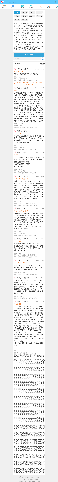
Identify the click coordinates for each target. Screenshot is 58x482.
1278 (39, 450)
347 (37, 377)
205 (41, 367)
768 (15, 409)
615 (29, 397)
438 (27, 384)
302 (43, 374)
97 (17, 360)
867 (21, 416)
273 (17, 373)
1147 (23, 439)
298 (35, 374)
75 (18, 359)
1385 (24, 461)
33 (23, 356)
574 (43, 394)
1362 (29, 458)
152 (31, 363)
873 (33, 416)
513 (17, 390)
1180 (44, 441)
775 (29, 409)
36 (27, 356)
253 (41, 370)
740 (23, 406)
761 (33, 407)
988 (39, 424)
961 (17, 423)
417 (17, 383)
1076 (33, 432)
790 (27, 410)
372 (23, 380)
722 (19, 405)
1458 (19, 468)
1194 (15, 443)
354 (19, 378)
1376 (33, 460)
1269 (15, 450)
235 (37, 369)
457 (33, 385)
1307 (17, 454)
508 (39, 389)
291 (21, 374)
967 (29, 423)
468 (23, 387)
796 (39, 410)
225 (17, 369)
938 (35, 420)
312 (31, 375)
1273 (26, 450)
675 (21, 402)
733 (41, 405)
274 (19, 373)
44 (38, 356)
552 (31, 392)
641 (17, 399)
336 (15, 377)
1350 (31, 457)
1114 (35, 435)
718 (43, 404)
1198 (26, 443)
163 (21, 365)
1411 (27, 463)
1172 (23, 441)
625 (17, 398)
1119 (15, 436)
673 (17, 402)
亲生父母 (31, 16)
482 (19, 388)
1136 (27, 438)
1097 (23, 434)
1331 (14, 456)
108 (38, 360)
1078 (39, 432)
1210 (24, 445)
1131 (14, 438)
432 (15, 384)
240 (15, 370)
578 (19, 395)
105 (32, 360)
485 (25, 388)
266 (35, 371)
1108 (19, 435)
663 (29, 400)
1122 (23, 436)
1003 (39, 425)
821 (25, 412)
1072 (23, 432)
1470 (18, 469)
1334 (22, 456)
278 (27, 373)
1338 (32, 456)
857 (33, 414)
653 (41, 399)
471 (29, 387)
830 (43, 412)
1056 (14, 431)
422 (27, 383)
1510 (24, 472)
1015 (37, 426)
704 (15, 404)
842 (35, 413)
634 (35, 398)
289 (17, 374)
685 (41, 402)
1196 (21, 443)
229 (25, 369)
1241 (40, 447)
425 (33, 383)
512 (15, 390)
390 (27, 381)
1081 (14, 433)
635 (37, 398)
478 (43, 387)
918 (27, 419)
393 (33, 381)
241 (17, 370)
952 (31, 421)
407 (29, 382)
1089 (35, 433)
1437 (29, 465)
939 (37, 420)
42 (35, 356)
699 (37, 403)
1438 (32, 465)
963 (21, 423)
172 (39, 365)
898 (19, 418)
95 (15, 360)
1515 (37, 472)
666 (35, 400)
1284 (22, 452)
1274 (28, 450)
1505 (44, 471)
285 (41, 373)
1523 (26, 474)
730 (35, 405)
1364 (35, 458)
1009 (22, 426)
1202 (36, 443)
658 (19, 400)
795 (37, 410)
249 (33, 370)
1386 (27, 461)
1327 (36, 455)
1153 (39, 439)
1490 (37, 470)
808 (31, 411)
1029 (41, 427)
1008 (19, 426)
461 (41, 385)
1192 (42, 442)
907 (37, 418)
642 (19, 399)
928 (15, 420)
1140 (37, 438)
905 (33, 418)
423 (29, 383)
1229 (41, 446)
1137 (29, 438)
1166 (40, 440)
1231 (14, 447)
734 (43, 405)
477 (41, 387)
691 (21, 403)
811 (37, 411)
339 (21, 377)
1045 (18, 429)
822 (27, 412)
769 (17, 409)
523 (37, 390)
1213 (32, 445)
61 (30, 358)
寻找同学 (39, 12)
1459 (22, 468)
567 (29, 394)
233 (33, 369)
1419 (15, 464)
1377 (36, 460)
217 (33, 368)
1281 (14, 452)
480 (15, 388)
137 (33, 362)
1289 (35, 452)
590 (43, 395)
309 (25, 375)
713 (33, 404)
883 (21, 417)
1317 (42, 454)
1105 (44, 434)
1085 (24, 433)
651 (37, 399)
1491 (40, 470)
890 (35, 417)
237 (41, 369)
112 (15, 361)
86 (34, 359)
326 (27, 376)
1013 (32, 426)
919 (29, 419)
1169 (15, 441)
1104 (41, 434)
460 (39, 385)
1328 (39, 455)
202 (35, 367)
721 (17, 405)
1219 (15, 446)
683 (37, 402)
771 (21, 409)
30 (18, 356)
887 (29, 417)
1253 (39, 448)
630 (27, 398)
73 (15, 359)
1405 (44, 462)
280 (31, 373)
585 (33, 395)
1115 (37, 435)
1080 (44, 432)
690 (19, 403)
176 (15, 366)
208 (15, 368)
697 (33, 403)
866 (19, 416)
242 (19, 370)
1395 (18, 462)
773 (25, 409)
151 (29, 363)
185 (33, 366)
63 (33, 358)
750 (43, 406)
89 (38, 359)
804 (23, 411)
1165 (37, 440)
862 (43, 414)
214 (27, 368)
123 (37, 361)
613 (25, 397)
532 (23, 391)
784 (15, 410)
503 (29, 389)
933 (25, 420)
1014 (35, 426)
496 (15, 389)
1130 (44, 436)
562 (19, 394)
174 (43, 365)
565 (25, 394)
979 (21, 424)
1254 (41, 448)
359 (29, 378)
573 (41, 394)
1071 (21, 432)
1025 (31, 427)
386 (19, 381)
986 (35, 424)
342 (27, 377)
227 (21, 369)
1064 (35, 431)
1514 (35, 472)
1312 (29, 454)
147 (21, 363)
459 (37, 385)
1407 (17, 463)
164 (23, 365)
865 (17, 416)
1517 (42, 472)
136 (31, 362)
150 (27, 363)
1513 (32, 472)
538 (35, 391)
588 (39, 395)
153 (33, 363)
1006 (14, 426)
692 (23, 403)
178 (19, 366)
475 (37, 387)
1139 (35, 438)
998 (27, 425)
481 (17, 388)
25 (43, 355)
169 (33, 365)
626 (19, 398)
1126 (33, 436)
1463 (32, 468)
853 (25, 414)
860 (39, 414)
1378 (39, 460)
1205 (44, 443)
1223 (26, 446)
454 (27, 385)
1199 (28, 443)
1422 (23, 464)
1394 (15, 462)
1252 (36, 448)
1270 (18, 450)
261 (25, 371)
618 (35, 397)
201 (33, 367)
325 (25, 376)
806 (27, 411)
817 (17, 412)
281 (33, 373)
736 (15, 406)
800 (15, 411)
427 (37, 383)
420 (23, 383)
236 (39, 369)
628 (23, 398)
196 (23, 367)
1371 (21, 460)
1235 (24, 447)
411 (37, 382)
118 (27, 361)
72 (14, 359)
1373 (26, 460)
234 (35, 369)
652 (39, 399)
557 (41, 392)
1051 (33, 429)
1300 (31, 453)
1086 (27, 433)
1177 (36, 441)
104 (30, 360)
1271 (21, 450)
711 (29, 404)
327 (29, 376)
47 (43, 356)
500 (23, 389)
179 (21, 366)
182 (27, 366)
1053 (39, 429)
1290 (37, 452)
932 (23, 420)
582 (27, 395)
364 (39, 378)
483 (21, 388)
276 (23, 373)
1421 (21, 464)
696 (31, 403)
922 (35, 419)
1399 (28, 462)
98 (19, 360)
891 (37, 417)
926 (43, 419)
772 (23, 409)
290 (19, 374)
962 (19, 423)
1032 (17, 428)
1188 (32, 442)
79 (24, 359)
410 (35, 382)
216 (31, 368)
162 (19, 365)
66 (37, 358)
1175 (31, 441)
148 (23, 363)
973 (41, 423)
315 (37, 375)
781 (41, 409)
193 (17, 367)
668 (39, 400)
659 (21, 400)
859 (37, 414)
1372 (23, 460)
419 (21, 383)
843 (37, 413)
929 (17, 420)
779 (37, 409)
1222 (23, 446)
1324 (28, 455)
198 (27, 367)
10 (21, 355)
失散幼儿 (39, 16)
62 (32, 358)
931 (21, 420)
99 (20, 360)
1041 (40, 428)
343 (29, 377)
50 (15, 358)
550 (27, 392)
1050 (31, 429)
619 (37, 397)
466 (19, 387)
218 (35, 368)
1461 (27, 468)
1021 (21, 427)
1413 (32, 463)
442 (35, 384)
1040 (37, 428)
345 (33, 377)
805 (25, 411)
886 (27, 417)
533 (25, 391)
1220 (18, 446)
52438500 (37, 477)
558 (43, 392)
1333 (19, 456)
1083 (19, 433)
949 (25, 421)
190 (43, 366)
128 (15, 362)
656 (15, 400)
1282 (17, 452)
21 (37, 355)
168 (31, 365)
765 (41, 407)
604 (39, 396)
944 (15, 421)
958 (43, 421)
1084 (22, 433)
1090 (37, 433)
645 (25, 399)
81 (27, 359)
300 (39, 374)
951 (29, 421)
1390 (37, 461)
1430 (44, 464)
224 (15, 369)
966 (27, 423)
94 (13, 360)
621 (41, 397)
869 (25, 416)
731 (37, 405)
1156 (14, 440)
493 (41, 388)
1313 (32, 454)
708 (23, 404)
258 (19, 371)
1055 (44, 429)
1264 (35, 449)
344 (31, 377)
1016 (40, 426)
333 (41, 376)
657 (17, 400)
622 (43, 397)
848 (15, 414)
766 (43, 407)
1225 (31, 446)
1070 (18, 432)
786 (19, 410)
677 (25, 402)
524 (39, 390)
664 (31, 400)
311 (29, 375)
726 (27, 405)
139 (37, 362)
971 (37, 423)
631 (29, 398)
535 (29, 391)
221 (41, 368)
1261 (27, 449)
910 (43, 418)
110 (42, 360)
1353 (39, 457)
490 (35, 388)
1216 (40, 445)
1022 (23, 427)
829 (41, 412)
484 (23, 388)
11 (23, 355)
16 (30, 355)
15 (29, 355)
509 (41, 389)
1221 (21, 446)
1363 (32, 458)
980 (23, 424)
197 (25, 367)
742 (27, 406)
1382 (17, 461)
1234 (22, 447)
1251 (33, 448)
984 (31, 424)
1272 (23, 450)
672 (15, 402)
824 (31, 412)
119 (29, 361)
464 (15, 387)
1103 (39, 434)
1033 (19, 428)
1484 (22, 470)
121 (33, 361)
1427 (36, 464)
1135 (24, 438)
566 (27, 394)
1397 (23, 462)
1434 (22, 465)
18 (33, 355)
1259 (22, 449)
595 (21, 396)
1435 (24, 465)
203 (37, 367)
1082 (17, 433)
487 (29, 388)
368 (15, 380)
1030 (44, 427)
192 (15, 367)
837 (25, 413)
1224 (28, 446)
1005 (44, 425)
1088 (32, 433)
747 (37, 406)
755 (21, 407)
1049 (28, 429)
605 (41, 396)
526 (43, 390)
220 (39, 368)
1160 (24, 440)
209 (17, 368)
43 (37, 356)
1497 (23, 471)
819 (21, 412)
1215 (37, 445)
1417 (42, 463)
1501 (33, 471)
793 (33, 410)
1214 (35, 445)
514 (19, 390)
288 (15, 374)
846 (43, 413)
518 (27, 390)
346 (35, 377)
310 (27, 375)
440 (31, 384)
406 (27, 382)
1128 (39, 436)
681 (33, 402)
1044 (15, 429)
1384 (22, 461)
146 (19, 363)
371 (21, 380)
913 (17, 419)
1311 (27, 454)
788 (23, 410)
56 (23, 358)
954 (35, 421)
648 (31, 399)
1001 (33, 425)
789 (25, 410)
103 (28, 360)
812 (39, 411)
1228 (39, 446)
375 (29, 380)
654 (43, 399)
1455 (44, 467)
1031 (14, 428)
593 (17, 396)
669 (41, 400)
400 (15, 382)
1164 (35, 440)
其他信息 (24, 20)
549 (25, 392)
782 (43, 409)
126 (43, 361)
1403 (39, 462)
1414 (35, 463)
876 (39, 416)
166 (27, 365)
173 (41, 365)
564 (23, 394)
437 (25, 384)
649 (33, 399)
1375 (31, 460)
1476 (33, 469)
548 (23, 392)
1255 (44, 448)
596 (23, 396)
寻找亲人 (24, 12)
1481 (14, 470)
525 (41, 390)
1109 (22, 435)
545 (17, 392)
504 (31, 389)
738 (19, 406)
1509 (22, 472)
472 (31, 387)
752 (15, 407)
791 (29, 410)
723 (21, 405)
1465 (37, 468)
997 (25, 425)
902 (27, 418)
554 (35, 392)
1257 (17, 449)
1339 (35, 456)
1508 (19, 472)
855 (29, 414)
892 (39, 417)
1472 (23, 469)
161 (17, 365)
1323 (26, 455)
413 (41, 382)
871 (29, 416)
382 (43, 380)
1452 (36, 467)
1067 (42, 431)
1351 (33, 457)
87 (35, 359)
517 (25, 390)
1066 (40, 431)
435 (21, 384)
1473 (26, 469)
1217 (42, 445)
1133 (19, 438)
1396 (21, 462)
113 (17, 361)
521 (33, 390)
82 (28, 359)
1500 (31, 471)
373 (25, 380)
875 (37, 416)
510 (43, 389)
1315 (37, 454)
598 (27, 396)
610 (19, 397)
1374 (28, 460)
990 (43, 424)
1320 (18, 455)
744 (31, 406)
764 (39, 407)
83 (30, 359)
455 (29, 385)
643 (21, 399)
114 (19, 361)
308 (23, 375)
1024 (28, 427)
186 (35, 366)
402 (19, 382)
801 (17, 411)
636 (39, 398)
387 (21, 381)
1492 (42, 470)
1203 (39, 443)
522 (35, 390)
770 (19, 409)
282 (35, 373)
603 (37, 396)
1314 (35, 454)
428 (39, 383)
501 (25, 389)
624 (15, 398)
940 (39, 420)
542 (43, 391)
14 (27, 355)
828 (39, 412)
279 (29, 373)
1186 (27, 442)
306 (19, 375)
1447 (23, 467)
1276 (33, 450)
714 (35, 404)
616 (31, 397)
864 (15, 416)
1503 (39, 471)
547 (21, 392)
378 (35, 380)
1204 (41, 443)
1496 (21, 471)
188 (39, 366)
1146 (21, 439)
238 (43, 369)
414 (43, 382)
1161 (27, 440)
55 (22, 358)
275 (21, 373)
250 (35, 370)
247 (29, 370)
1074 (28, 432)
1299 (28, 453)
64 (35, 358)
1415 (37, 463)
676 (23, 402)
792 (31, 410)
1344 (15, 457)
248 (31, 370)
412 (39, 382)
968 (31, 423)
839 (29, 413)
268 (39, 371)
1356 (14, 458)
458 (35, 385)
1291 (40, 452)
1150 (31, 439)
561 (17, 394)
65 (36, 358)
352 (15, 378)
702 (43, 403)
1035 (24, 428)
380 (39, 380)
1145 (18, 439)
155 (37, 363)
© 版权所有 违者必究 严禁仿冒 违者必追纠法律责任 (29, 481)
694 (27, 403)
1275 (31, 450)
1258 (19, 449)
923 (37, 419)
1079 (41, 432)
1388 (32, 461)
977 (17, 424)
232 (31, 369)
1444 (15, 467)
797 (41, 410)
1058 (19, 431)
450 (19, 385)
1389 (35, 461)
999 (29, 425)
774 (27, 409)
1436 (27, 465)
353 (17, 378)
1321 (21, 455)
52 (17, 358)
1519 (15, 474)
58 (26, 358)
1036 (27, 428)
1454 (41, 467)
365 (41, 378)
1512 (29, 472)
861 (41, 414)
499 (21, 389)
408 (31, 382)
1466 (40, 468)
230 (27, 369)
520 (31, 390)
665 (33, 400)
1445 (18, 467)
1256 (14, 449)
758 (27, 407)
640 (15, 399)
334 (43, 376)
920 (31, 419)
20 (36, 355)
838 (27, 413)
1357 (17, 458)
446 (43, 384)
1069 (15, 432)
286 (43, 373)
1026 (33, 427)
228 (23, 369)
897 (17, 418)
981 (25, 424)
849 (17, 414)
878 (43, 416)
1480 (44, 469)
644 (23, 399)
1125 (31, 436)
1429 (41, 464)
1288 (32, 452)
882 (19, 417)
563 (21, 394)
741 (25, 406)
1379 (41, 460)
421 (25, 383)
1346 (21, 457)
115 (21, 361)
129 (17, 362)
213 (25, 368)
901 (25, 418)
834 (19, 413)
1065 (37, 431)
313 (33, 375)
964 (23, 423)
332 (39, 376)
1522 (23, 474)
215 (29, 368)
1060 (24, 431)
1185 (24, 442)
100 (22, 360)
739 (21, 406)
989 (41, 424)
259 (21, 371)
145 (17, 363)
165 (25, 365)
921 (33, 419)
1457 (17, 468)
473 (33, 387)
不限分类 (17, 12)
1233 (19, 447)
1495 (18, 471)
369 (17, 380)
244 (23, 370)
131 (21, 362)
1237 (29, 447)
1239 (35, 447)
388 (23, 381)
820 (23, 412)
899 (21, 418)
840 (31, 413)
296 (31, 374)
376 (31, 380)
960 (15, 423)
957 (41, 421)
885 (25, 417)
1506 (14, 472)
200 (31, 367)
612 (23, 397)
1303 (39, 453)
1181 (14, 442)
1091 (40, 433)
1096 (21, 434)
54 (20, 358)
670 (43, 400)
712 (31, 404)
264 (31, 371)
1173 (26, 441)
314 (35, 375)
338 (19, 377)
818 (19, 412)
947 (21, 421)
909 (41, 418)
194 (19, 367)
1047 (23, 429)
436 (23, 384)
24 (41, 355)
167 (29, 365)
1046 (21, 429)
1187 (29, 442)
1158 (19, 440)
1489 (35, 470)
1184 (22, 442)
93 (44, 359)
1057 (17, 431)
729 (33, 405)
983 (29, 424)
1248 (26, 448)
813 (41, 411)
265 (33, 371)
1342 (42, 456)
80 (25, 359)
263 (29, 371)
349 (41, 377)
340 (23, 377)
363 (37, 378)
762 (35, 407)
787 (21, 410)
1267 (42, 449)
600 (31, 396)
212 (23, 368)
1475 (31, 469)
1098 (26, 434)
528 (15, 391)
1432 (17, 465)
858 (35, 414)
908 (39, 418)
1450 (31, 467)
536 (31, 391)
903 (29, 418)
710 (27, 404)
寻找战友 (17, 16)
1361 (27, 458)
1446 (21, 467)
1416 (40, 463)
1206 (14, 445)
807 (29, 411)
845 (41, 413)
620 (39, 397)
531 (21, 391)
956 (39, 421)
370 (19, 380)
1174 (28, 441)
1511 (27, 472)
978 (19, 424)
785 (17, 410)
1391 (40, 461)
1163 (32, 440)
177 (17, 366)
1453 (39, 467)
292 (23, 374)
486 (27, 388)
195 (21, 367)
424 (31, 383)
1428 (39, 464)
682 (35, 402)
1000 (31, 425)
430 (43, 383)
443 (37, 384)
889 (33, 417)
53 (19, 358)
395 (37, 381)
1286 (27, 452)
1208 (19, 445)
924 (39, 419)
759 (29, 407)
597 (25, 396)
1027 (36, 427)
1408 (19, 463)
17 (31, 355)
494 (43, 388)
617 (33, 397)
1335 (24, 456)
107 (36, 360)
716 (39, 404)
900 (23, 418)
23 (40, 355)
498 (19, 389)
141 (41, 362)
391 (29, 381)
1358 (19, 458)
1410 (24, 463)
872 (31, 416)
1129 (41, 436)
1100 (31, 434)
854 (27, 414)
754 (19, 407)
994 (19, 425)
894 (43, 417)
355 (21, 378)
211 (21, 368)
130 (19, 362)
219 (37, 368)
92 (43, 359)
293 (25, 374)
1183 (19, 442)
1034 (22, 428)
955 (37, 421)
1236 (27, 447)
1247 (23, 448)
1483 (19, 470)
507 (37, 389)
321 (17, 376)
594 (19, 396)
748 (39, 406)
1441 (40, 465)
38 (30, 356)
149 (25, 363)
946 (19, 421)
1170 (18, 441)
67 (39, 358)
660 (23, 400)
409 (33, 382)
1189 (35, 442)
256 (15, 371)
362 (35, 378)
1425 (31, 464)
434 (19, 384)
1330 (44, 455)
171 (37, 365)
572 (39, 394)
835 (21, 413)
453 (25, 385)
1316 (40, 454)
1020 (18, 427)
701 (41, 403)
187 (37, 366)
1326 (33, 455)
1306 (14, 454)
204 (39, 367)
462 (43, 385)
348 (39, 377)
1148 (26, 439)
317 (41, 375)
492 (39, 388)
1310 (24, 454)
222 (43, 368)
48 (44, 356)
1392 (42, 461)
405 (25, 382)
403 (21, 382)
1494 (15, 471)
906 (35, 418)
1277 (36, 450)
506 (35, 389)
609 (17, 397)
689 (17, 403)
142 (43, 362)
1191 (40, 442)
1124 (28, 436)
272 (15, 373)
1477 (36, 469)
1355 (44, 457)
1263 (32, 449)
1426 (33, 464)
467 (21, 387)
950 (27, 421)
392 (31, 381)
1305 (44, 453)
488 (31, 388)
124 (39, 361)
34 (24, 356)
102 (26, 360)
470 (27, 387)
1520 (18, 474)
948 (23, 421)
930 (19, 420)
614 (27, 397)
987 (37, 424)
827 (37, 412)
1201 (33, 443)
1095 (18, 434)
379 (37, 380)
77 (21, 359)
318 (43, 375)
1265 (37, 449)
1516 (40, 472)
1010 (24, 426)
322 (19, 376)
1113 (32, 435)
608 (15, 397)
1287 (29, 452)
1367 (42, 458)
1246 (21, 448)
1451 (33, 467)
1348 (26, 457)
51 (16, 358)
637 (41, 398)
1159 (22, 440)
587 (37, 395)
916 (23, 419)
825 (33, 412)
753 (17, 407)
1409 (22, 463)
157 (41, 363)
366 (43, 378)
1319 (15, 455)
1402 (36, 462)
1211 (27, 445)
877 (41, 416)
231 (29, 369)
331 (37, 376)
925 (41, 419)
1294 (15, 453)
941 (41, 420)
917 (25, 419)
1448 (26, 467)
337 (17, 377)
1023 (26, 427)
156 (39, 363)
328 (31, 376)
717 (41, 404)
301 (41, 374)
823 (29, 412)
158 (43, 363)
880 (15, 417)
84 (31, 359)
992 (15, 425)
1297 (23, 453)
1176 (33, 441)
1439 (35, 465)
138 (35, 362)
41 (34, 356)
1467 (42, 468)
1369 (15, 460)
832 (15, 413)
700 (39, 403)
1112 (29, 435)
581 (25, 395)
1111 (27, 435)
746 (35, 406)
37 (28, 356)
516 (23, 390)
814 (43, 411)
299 (37, 374)
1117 (42, 435)
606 (43, 396)
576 (15, 395)
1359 (22, 458)
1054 (41, 429)
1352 (36, 457)
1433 (19, 465)
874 (35, 416)
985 (33, 424)
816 (15, 412)
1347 (23, 457)
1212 (29, 445)
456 (31, 385)
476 (39, 387)
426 (35, 383)
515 (21, 390)
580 (23, 395)
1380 (44, 460)
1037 (29, 428)
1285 (24, 452)
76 (20, 359)
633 (33, 398)
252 (39, 370)
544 (15, 392)
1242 (42, 447)
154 (35, 363)
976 (15, 424)
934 (27, 420)
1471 (21, 469)
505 (33, 389)
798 (43, 410)
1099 (28, 434)
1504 (41, 471)
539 (37, 391)
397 (41, 381)
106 (34, 360)
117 (25, 361)
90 (40, 359)
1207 (17, 445)
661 (25, 400)
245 (25, 370)
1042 (42, 428)
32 (21, 356)
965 (25, 423)
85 (33, 359)
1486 (27, 470)
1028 (39, 427)
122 (35, 361)
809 (33, 411)
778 (35, 409)
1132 (17, 438)
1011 (27, 426)
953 (33, 421)
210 (19, 368)
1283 (19, 452)
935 (29, 420)
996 (23, 425)
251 (37, 370)
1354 (41, 457)
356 (23, 378)
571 (37, 394)
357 (25, 378)
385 (17, 381)
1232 (17, 447)
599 (29, 396)
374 (27, 380)
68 (40, 358)
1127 (36, 436)
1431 (14, 465)
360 (31, 378)
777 (33, 409)
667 (37, 400)
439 (29, 384)
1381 (14, 461)
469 (25, 387)
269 (41, 371)
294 (27, 374)
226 (19, 369)
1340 (37, 456)
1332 (17, 456)
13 (26, 355)
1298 (26, 453)
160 (15, 365)
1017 (42, 426)
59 (27, 358)
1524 (28, 474)
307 (21, 375)
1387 (29, 461)
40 (33, 356)
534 (27, 391)
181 (25, 366)
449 (17, 385)
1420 (18, 464)
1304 (41, 453)
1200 (31, 443)
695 (29, 403)
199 (29, 367)
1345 (18, 457)
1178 (39, 441)
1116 (40, 435)
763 (37, 407)
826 (35, 412)
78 (23, 359)
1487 (29, 470)
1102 (36, 434)
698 (35, 403)
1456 (14, 468)
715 (37, 404)
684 (39, 402)
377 (33, 380)
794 (35, 410)
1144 (15, 439)
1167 (42, 440)
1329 (41, 455)
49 (13, 358)
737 (17, 406)
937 (33, 420)
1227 (36, 446)
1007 (17, 426)
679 (29, 402)
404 (23, 382)
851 (21, 414)
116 (23, 361)
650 (35, 399)
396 (39, 381)
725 (25, 405)
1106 (14, 435)
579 (21, 395)
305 (17, 375)
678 (27, 402)
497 (17, 389)
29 (17, 356)
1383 (19, 461)
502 (27, 389)
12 (24, 355)
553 (33, 392)
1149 (28, 439)
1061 (27, 431)
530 (19, 391)
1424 (28, 464)
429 (41, 383)
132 (23, 362)
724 (23, 405)
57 (25, 358)
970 (35, 423)
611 (21, 397)
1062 (29, 431)
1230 (44, 446)
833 (17, 413)
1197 (23, 443)
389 (25, 381)
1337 (29, 456)
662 (27, 400)
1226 (33, 446)
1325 (31, 455)
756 (23, 407)
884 (23, 417)
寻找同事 (24, 16)
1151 (33, 439)
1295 (18, 453)
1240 (37, 447)
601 (33, 396)
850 (19, 414)
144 (15, 363)
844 (39, 413)
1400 (31, 462)
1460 (24, 468)
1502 (36, 471)
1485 (24, 470)
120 (31, 361)
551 (29, 392)
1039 (35, 428)
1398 (26, 462)
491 (37, 388)
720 (15, 405)
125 (41, 361)
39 (31, 356)
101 (24, 360)
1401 (33, 462)
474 (35, 387)
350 (43, 377)
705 (17, 404)
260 (23, 371)
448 (15, 385)
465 (17, 387)
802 (19, 411)
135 (29, 362)
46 (41, 356)
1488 (32, 470)
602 (35, 396)
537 (33, 391)
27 (14, 356)
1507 (17, 472)
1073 (26, 432)
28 (15, 356)
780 (39, 409)
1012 (29, 426)
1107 (17, 435)
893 (41, 417)
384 (15, 381)
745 (33, 406)
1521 (21, 474)
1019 (15, 427)
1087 (29, 433)
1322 (23, 455)
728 (31, 405)
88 (37, 359)
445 (41, 384)
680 (31, 402)
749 (41, 406)
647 (29, 399)
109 (40, 360)
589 (41, 395)
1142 (42, 438)
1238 (32, 447)
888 (31, 417)
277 (25, 373)
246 (27, 370)
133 (25, 362)
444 (39, 384)
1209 (22, 445)
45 (40, 356)
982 (27, 424)
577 (17, 395)
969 (33, 423)
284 (39, 373)
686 (43, 402)
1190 (37, 442)
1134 (22, 438)
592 (15, 396)
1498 (26, 471)
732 (39, 405)
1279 (41, 450)
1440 (37, 465)
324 (23, 376)
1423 (26, 464)
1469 (15, 469)
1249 (28, 448)
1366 (40, 458)
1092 (42, 433)
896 (15, 418)
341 (25, 377)
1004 (41, 425)
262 (27, 371)
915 (21, 419)
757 (25, 407)
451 (21, 385)
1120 (18, 436)
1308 (19, 454)
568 (31, 394)
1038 (32, 428)
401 (17, 382)
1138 (32, 438)
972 (39, 423)
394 (35, 381)
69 (42, 358)
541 (41, 391)
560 (15, 394)
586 (35, 395)
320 (15, 376)
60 (29, 358)
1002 (36, 425)
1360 (24, 458)
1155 (44, 439)
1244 (15, 448)
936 (31, 420)
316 (39, 375)
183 (29, 366)
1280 (44, 450)
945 (17, 421)
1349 (28, 457)
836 (23, 413)
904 (31, 418)
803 (21, 411)
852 (23, 414)
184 (31, 366)
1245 (18, 448)
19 (34, 355)
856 (31, 414)
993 (17, 425)
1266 (40, 449)
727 (29, 405)
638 (43, 398)
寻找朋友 (31, 12)
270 (43, 371)
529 (17, 391)
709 (25, 404)
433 (17, 384)
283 (37, 373)
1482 (17, 470)
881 (17, 417)
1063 (32, 431)
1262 (29, 449)
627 (21, 398)
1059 (22, 431)
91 (41, 359)
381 (41, 380)
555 (37, 392)
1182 (17, 442)
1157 (17, 440)
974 (43, 423)
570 (35, 394)
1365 (37, 458)
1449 (28, 467)
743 (29, 406)
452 (23, 385)
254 (43, 370)
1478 (39, 469)
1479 (41, 469)
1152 (36, 439)
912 (15, 419)
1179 (41, 441)
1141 (40, 438)
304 (15, 375)
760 (31, 407)
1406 (14, 463)
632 (31, 398)
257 (17, 371)
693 (25, 403)
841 (33, 413)
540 (39, 391)
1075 (31, 432)
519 (29, 390)
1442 (42, 465)
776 (31, 409)
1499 (28, 471)
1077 (36, 432)
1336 (27, 456)
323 (21, 376)
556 (39, 392)
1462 (29, 468)
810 (35, 411)
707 (21, 404)
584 (31, 395)
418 (19, 383)
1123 (26, 436)
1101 (33, 434)
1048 (26, 429)
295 (29, 374)
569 (33, 394)
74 (17, 359)
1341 (40, 456)
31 (20, 356)
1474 (28, 469)
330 (35, 376)
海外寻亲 (17, 20)
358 (27, 378)
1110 (24, 435)
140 (39, 362)
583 (29, 395)
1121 (21, 436)
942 (43, 420)
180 (23, 366)
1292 (42, 452)
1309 (22, 454)
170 (35, 365)
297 (33, 374)
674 (19, 402)
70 (43, 358)
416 (15, 383)
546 (19, 392)
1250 (31, 448)
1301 (33, 453)
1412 (29, 463)
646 (27, 399)
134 (27, 362)
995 (21, 425)
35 (25, 356)
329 (33, 376)
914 (19, 419)
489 (33, 388)
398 (43, 381)
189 (41, 366)
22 (39, 355)
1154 (41, 439)
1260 (24, 449)
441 (33, 384)
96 (16, 360)
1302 (36, 453)
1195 (18, 443)
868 (23, 416)
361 (33, 378)
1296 (21, 453)
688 (15, 403)
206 (43, 367)
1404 (41, 462)
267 (37, 371)
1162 (29, 440)
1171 (21, 441)
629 (25, 398)
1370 (18, 460)
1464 (35, 468)
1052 (36, 429)
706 (19, 404)
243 (21, 370)
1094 (15, 434)
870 (27, 416)
